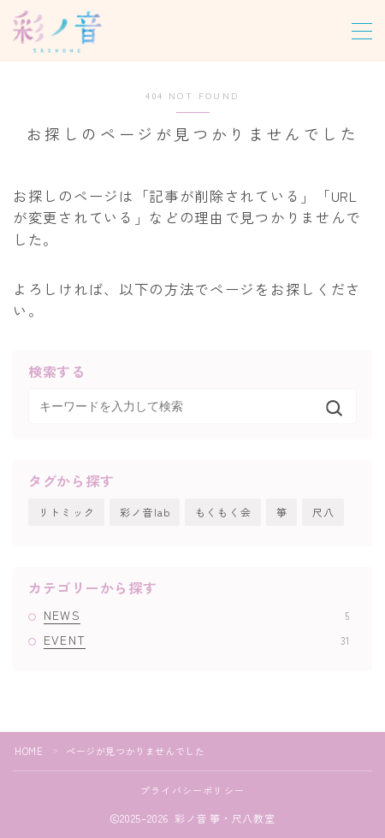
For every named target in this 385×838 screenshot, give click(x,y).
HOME (29, 751)
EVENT (196, 639)
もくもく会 (223, 512)
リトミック (66, 512)
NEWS (196, 614)
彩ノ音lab (145, 512)
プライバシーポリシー (192, 790)
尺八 (323, 512)
